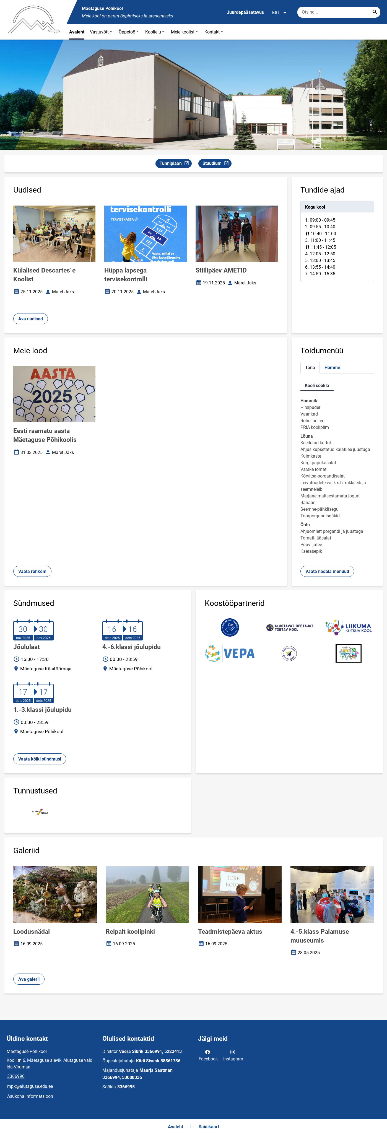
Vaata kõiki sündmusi (39, 759)
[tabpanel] (337, 241)
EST (279, 12)
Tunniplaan (175, 164)
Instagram (233, 1055)
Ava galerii (29, 979)
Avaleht (76, 32)
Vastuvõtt (101, 32)
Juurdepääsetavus (245, 12)
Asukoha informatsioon (30, 1096)
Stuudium (217, 164)
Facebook (208, 1055)
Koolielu (155, 32)
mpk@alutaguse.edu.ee (30, 1086)
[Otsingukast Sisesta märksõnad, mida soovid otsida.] (338, 12)
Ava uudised (30, 318)
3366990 (16, 1076)
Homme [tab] (332, 367)
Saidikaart (209, 1126)
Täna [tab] (310, 367)
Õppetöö (129, 32)
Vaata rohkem (32, 571)
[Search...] (375, 12)
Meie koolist (185, 32)
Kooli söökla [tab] (317, 385)
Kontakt (214, 32)
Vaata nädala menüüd (327, 571)
